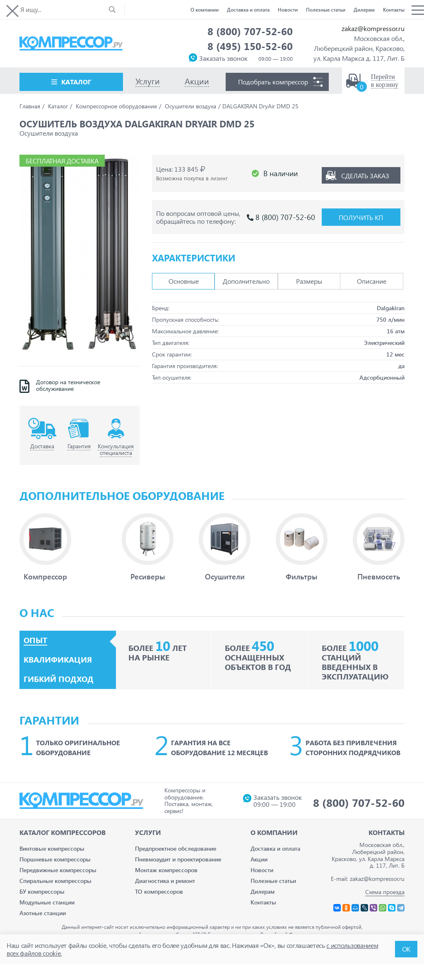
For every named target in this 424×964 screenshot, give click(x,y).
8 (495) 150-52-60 (250, 46)
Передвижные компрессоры (57, 870)
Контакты (394, 9)
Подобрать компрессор (273, 81)
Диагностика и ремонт (165, 881)
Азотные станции (42, 913)
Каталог (76, 81)
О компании (204, 9)
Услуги (148, 832)
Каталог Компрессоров (62, 832)
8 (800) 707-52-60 (250, 31)
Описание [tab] (371, 278)
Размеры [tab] (309, 278)
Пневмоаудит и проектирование (178, 859)
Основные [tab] (184, 278)
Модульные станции (47, 902)
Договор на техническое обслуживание (68, 385)
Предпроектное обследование (175, 848)
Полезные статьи (325, 9)
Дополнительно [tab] (246, 278)
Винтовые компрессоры (51, 848)
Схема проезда (385, 892)
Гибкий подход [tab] (59, 679)
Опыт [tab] (35, 640)
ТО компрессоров (159, 891)
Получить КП (361, 214)
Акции (259, 859)
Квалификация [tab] (58, 660)
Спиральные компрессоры (55, 881)
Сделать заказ (365, 172)
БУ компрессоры (42, 891)
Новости (288, 9)
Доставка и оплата (248, 9)
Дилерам (364, 9)
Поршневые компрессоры (55, 859)
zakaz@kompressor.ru (373, 28)
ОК (406, 949)
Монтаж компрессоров (166, 870)
